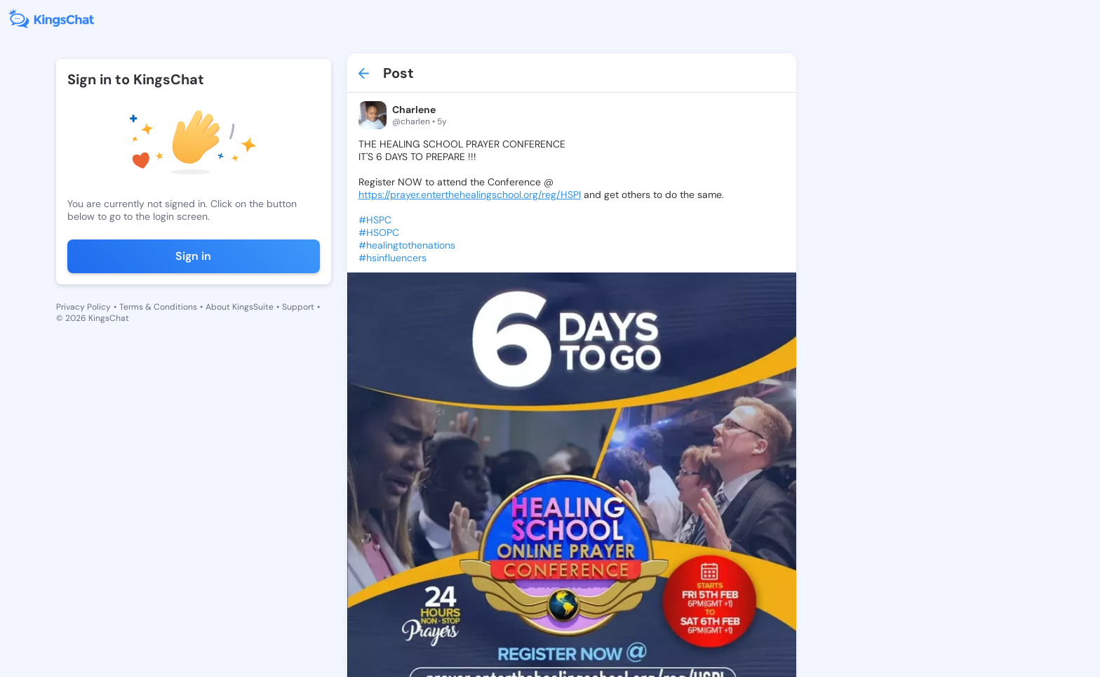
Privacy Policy (83, 307)
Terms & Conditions (158, 307)
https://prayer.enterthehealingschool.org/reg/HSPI (469, 194)
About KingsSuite (240, 307)
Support (298, 307)
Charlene (414, 109)
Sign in (193, 256)
